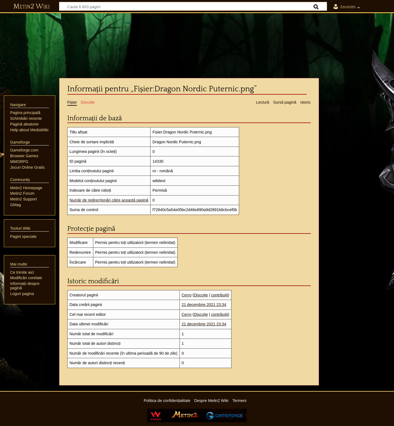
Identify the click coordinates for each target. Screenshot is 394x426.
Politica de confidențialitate (167, 400)
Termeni (239, 400)
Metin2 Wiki (31, 6)
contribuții (219, 295)
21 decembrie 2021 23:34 (204, 304)
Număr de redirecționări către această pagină (108, 200)
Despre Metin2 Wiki (211, 400)
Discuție (201, 295)
